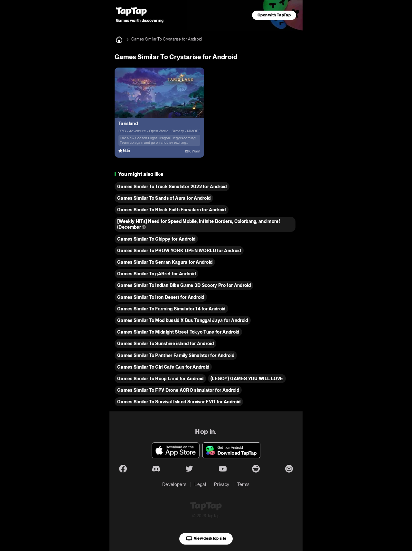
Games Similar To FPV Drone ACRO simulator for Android (178, 390)
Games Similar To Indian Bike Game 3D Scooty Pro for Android (184, 285)
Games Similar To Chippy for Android (156, 239)
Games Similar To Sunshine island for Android (165, 343)
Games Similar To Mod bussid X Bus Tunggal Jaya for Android (182, 320)
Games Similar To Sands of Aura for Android (164, 198)
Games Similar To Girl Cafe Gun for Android (163, 367)
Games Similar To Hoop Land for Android (160, 378)
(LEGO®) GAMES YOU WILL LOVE (247, 378)
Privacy (221, 484)
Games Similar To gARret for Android (156, 273)
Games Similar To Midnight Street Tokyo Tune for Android (178, 332)
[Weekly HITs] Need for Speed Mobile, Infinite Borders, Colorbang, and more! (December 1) (198, 224)
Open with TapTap (274, 15)
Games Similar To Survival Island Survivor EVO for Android (178, 401)
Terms (243, 484)
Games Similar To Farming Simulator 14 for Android (171, 308)
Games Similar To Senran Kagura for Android (164, 262)
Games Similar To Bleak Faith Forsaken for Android (171, 209)
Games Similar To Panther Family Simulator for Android (175, 355)
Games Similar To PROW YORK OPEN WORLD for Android (179, 250)
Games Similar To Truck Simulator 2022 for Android (172, 186)
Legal (200, 484)
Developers (174, 484)
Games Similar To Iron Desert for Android (160, 297)
